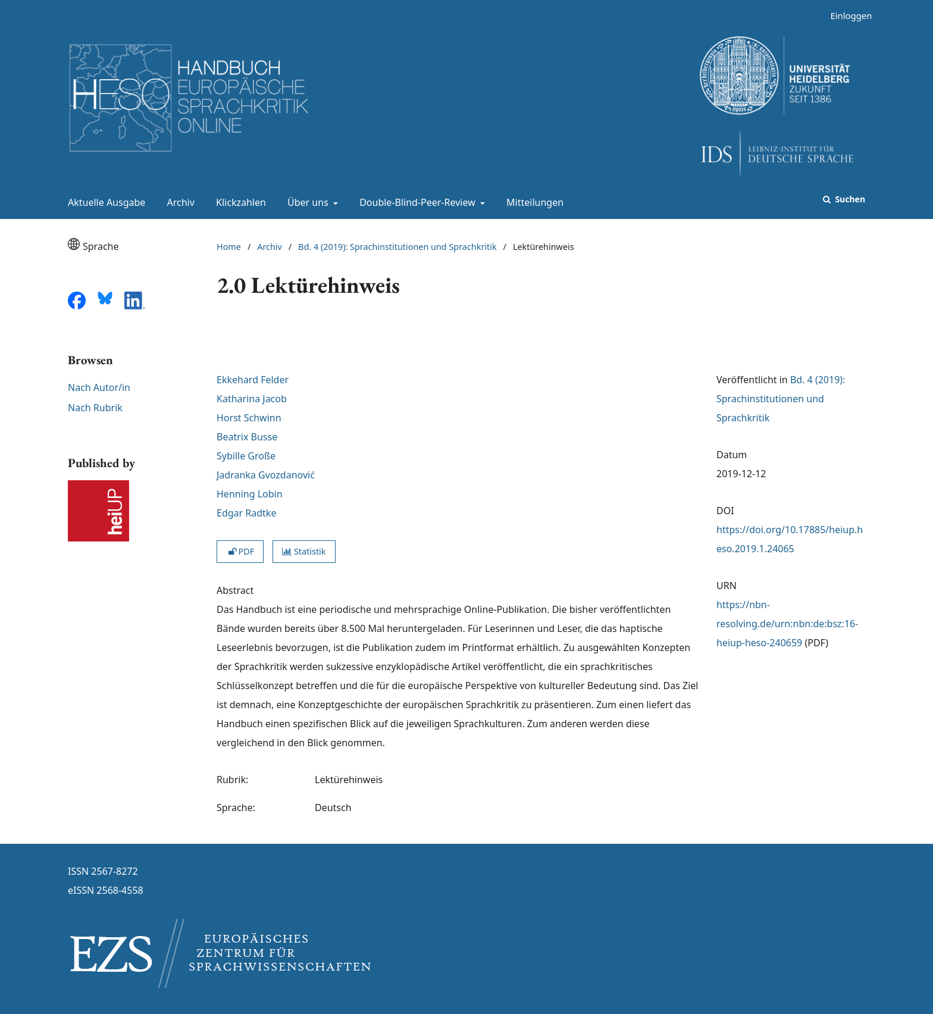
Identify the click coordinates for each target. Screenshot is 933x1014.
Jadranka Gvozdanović (266, 474)
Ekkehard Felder (253, 379)
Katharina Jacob (252, 398)
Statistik (303, 551)
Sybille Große (246, 455)
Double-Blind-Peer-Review (416, 202)
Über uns (307, 202)
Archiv (178, 202)
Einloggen (846, 16)
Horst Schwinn (249, 417)
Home (229, 246)
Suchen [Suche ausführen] (849, 199)
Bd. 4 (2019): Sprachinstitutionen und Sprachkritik (397, 246)
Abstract (235, 590)
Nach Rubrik (95, 407)
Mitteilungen (532, 202)
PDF (240, 551)
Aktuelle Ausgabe (104, 202)
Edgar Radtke (246, 512)
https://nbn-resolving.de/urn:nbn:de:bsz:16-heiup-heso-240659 (787, 623)
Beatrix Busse (247, 436)
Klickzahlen (238, 202)
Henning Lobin (250, 493)
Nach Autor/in (99, 387)
